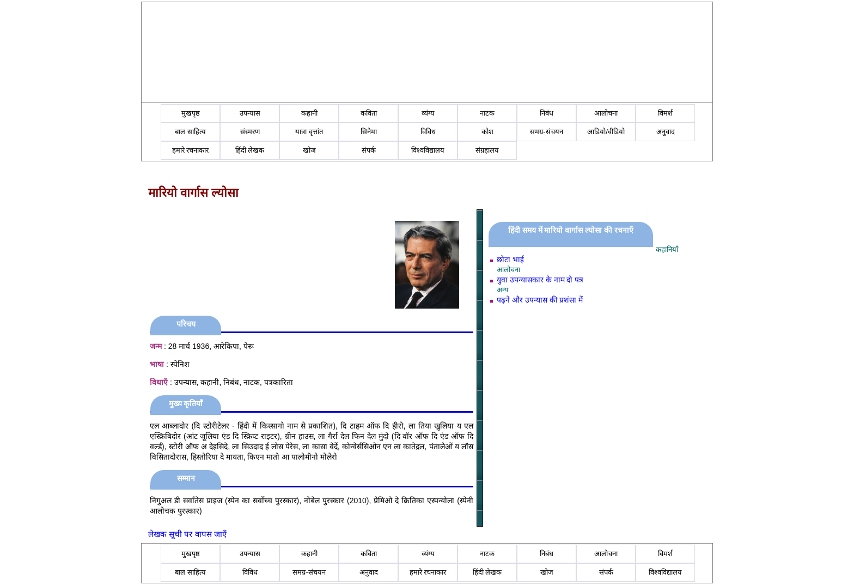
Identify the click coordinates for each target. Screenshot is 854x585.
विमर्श (665, 113)
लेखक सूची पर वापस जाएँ (187, 534)
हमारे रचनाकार (190, 150)
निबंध (546, 113)
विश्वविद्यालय (427, 150)
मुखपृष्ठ (190, 113)
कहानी (309, 113)
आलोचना (606, 113)
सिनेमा (369, 132)
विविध (428, 132)
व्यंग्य (428, 113)
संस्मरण (250, 132)
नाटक (487, 113)
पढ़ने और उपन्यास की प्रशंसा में (540, 299)
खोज (309, 150)
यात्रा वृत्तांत (309, 132)
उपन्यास (250, 113)
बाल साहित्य (190, 132)
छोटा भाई (510, 259)
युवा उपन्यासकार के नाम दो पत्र (540, 279)
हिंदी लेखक (250, 150)
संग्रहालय (487, 150)
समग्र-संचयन (546, 132)
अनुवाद (665, 132)
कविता (369, 113)
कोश (487, 132)
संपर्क (369, 150)
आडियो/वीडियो (606, 132)
